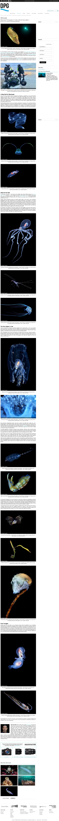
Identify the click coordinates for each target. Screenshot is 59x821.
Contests (47, 13)
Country (41, 58)
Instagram (41, 814)
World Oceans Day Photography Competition (24, 812)
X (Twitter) (40, 812)
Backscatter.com (17, 745)
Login (50, 0)
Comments (13, 798)
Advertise (56, 21)
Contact (2, 812)
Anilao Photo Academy (5, 56)
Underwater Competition (24, 813)
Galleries (34, 13)
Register (55, 0)
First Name (42, 50)
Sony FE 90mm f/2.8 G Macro (30, 756)
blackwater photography (31, 54)
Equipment (40, 13)
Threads (40, 813)
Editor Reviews (9, 15)
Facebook (41, 811)
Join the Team (51, 812)
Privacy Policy (39, 819)
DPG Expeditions (32, 811)
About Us (2, 811)
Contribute (50, 811)
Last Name (42, 54)
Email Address (43, 46)
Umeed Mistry (49, 73)
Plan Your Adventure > (41, 69)
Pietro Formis (4, 21)
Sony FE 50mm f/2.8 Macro (18, 756)
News (24, 13)
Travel (28, 13)
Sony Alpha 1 (6, 756)
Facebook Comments (6, 798)
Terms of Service (44, 819)
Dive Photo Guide (29, 0)
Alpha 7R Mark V (19, 58)
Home (2, 15)
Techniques (12, 13)
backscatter (25, 425)
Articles (19, 13)
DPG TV (31, 812)
